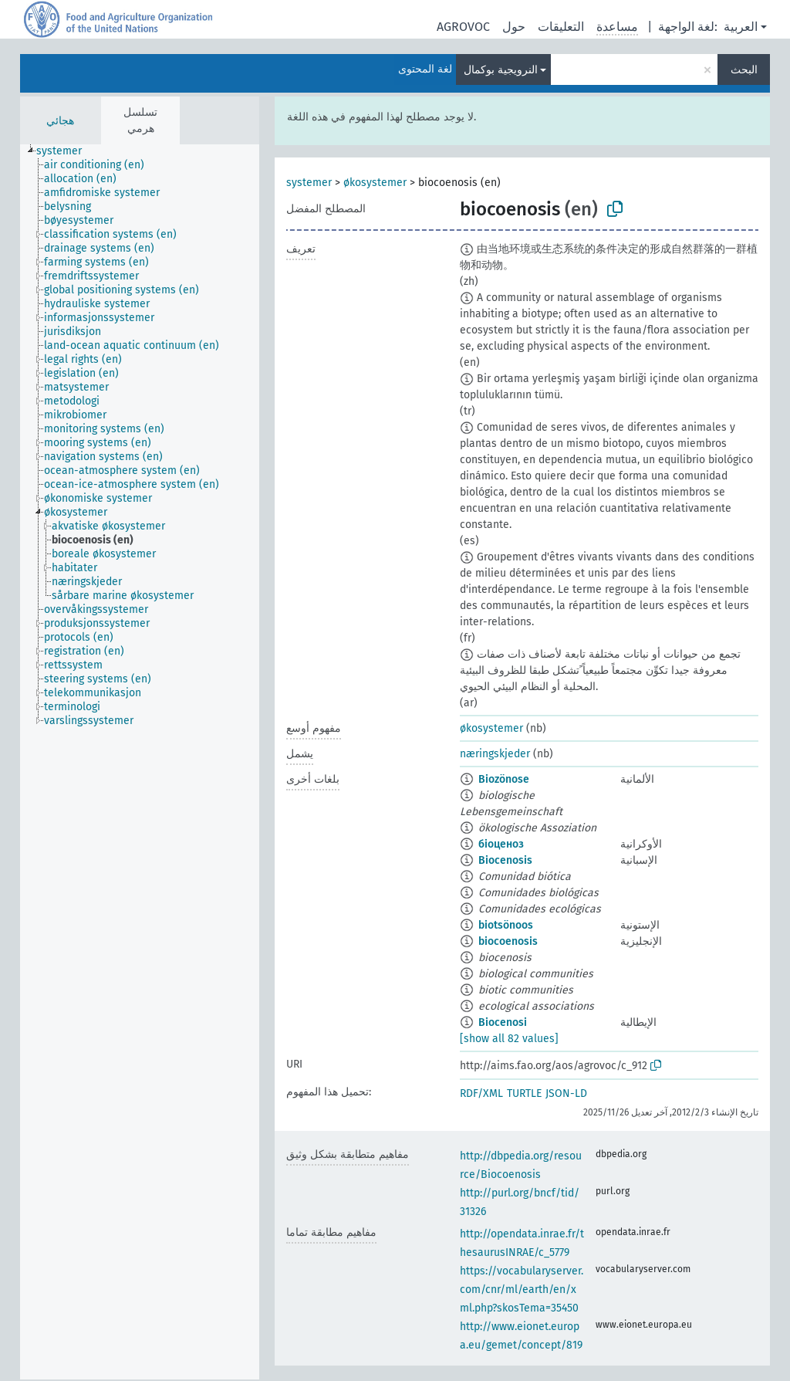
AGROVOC (463, 26)
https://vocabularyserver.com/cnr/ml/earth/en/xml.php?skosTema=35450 (521, 1289)
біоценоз (501, 844)
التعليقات (561, 26)
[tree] (139, 761)
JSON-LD (566, 1093)
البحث (744, 69)
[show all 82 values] (509, 1038)
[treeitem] (65, 151)
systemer (309, 182)
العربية (741, 26)
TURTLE (524, 1093)
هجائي (60, 120)
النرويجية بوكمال (501, 69)
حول (513, 26)
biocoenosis (508, 941)
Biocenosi (502, 1022)
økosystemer (375, 182)
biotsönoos (505, 925)
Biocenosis (505, 860)
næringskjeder (495, 753)
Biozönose (503, 779)
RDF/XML (481, 1093)
